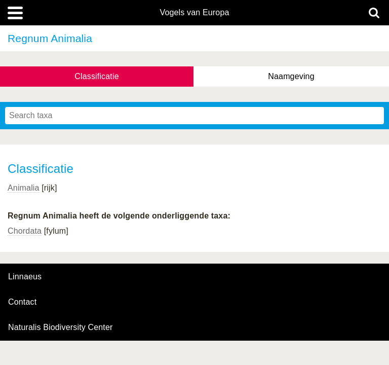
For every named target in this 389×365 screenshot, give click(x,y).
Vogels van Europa (194, 13)
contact (22, 302)
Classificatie (96, 76)
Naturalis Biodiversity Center (60, 327)
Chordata (25, 231)
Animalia (24, 188)
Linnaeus (25, 277)
